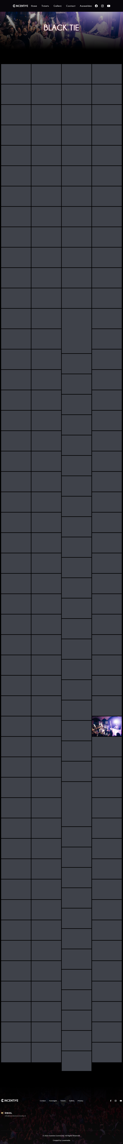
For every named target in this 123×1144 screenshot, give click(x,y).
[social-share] (110, 1100)
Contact (70, 6)
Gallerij (58, 6)
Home (34, 6)
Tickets (45, 6)
